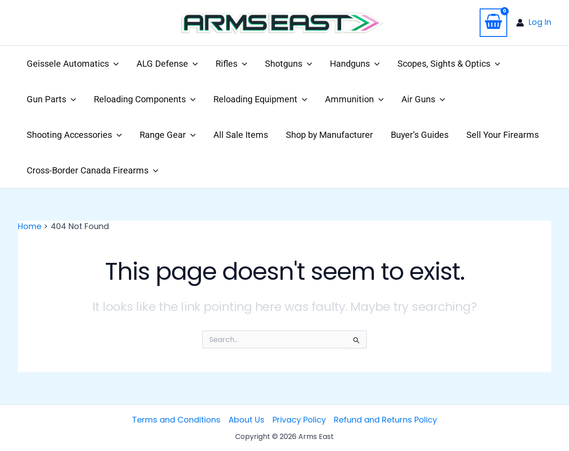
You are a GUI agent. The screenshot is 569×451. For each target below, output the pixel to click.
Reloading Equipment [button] (260, 99)
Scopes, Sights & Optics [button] (448, 63)
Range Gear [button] (168, 135)
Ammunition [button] (354, 99)
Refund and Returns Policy (385, 419)
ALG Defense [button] (167, 63)
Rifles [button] (231, 63)
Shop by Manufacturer (329, 134)
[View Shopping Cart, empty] (493, 22)
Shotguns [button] (288, 63)
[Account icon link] (533, 22)
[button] (114, 63)
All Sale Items (240, 134)
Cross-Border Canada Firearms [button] (92, 170)
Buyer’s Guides (420, 134)
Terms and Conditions (176, 419)
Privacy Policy (299, 419)
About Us (246, 419)
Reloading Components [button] (145, 99)
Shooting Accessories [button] (74, 135)
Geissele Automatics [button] (73, 63)
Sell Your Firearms (502, 134)
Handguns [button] (355, 63)
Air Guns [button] (423, 99)
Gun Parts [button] (51, 99)
